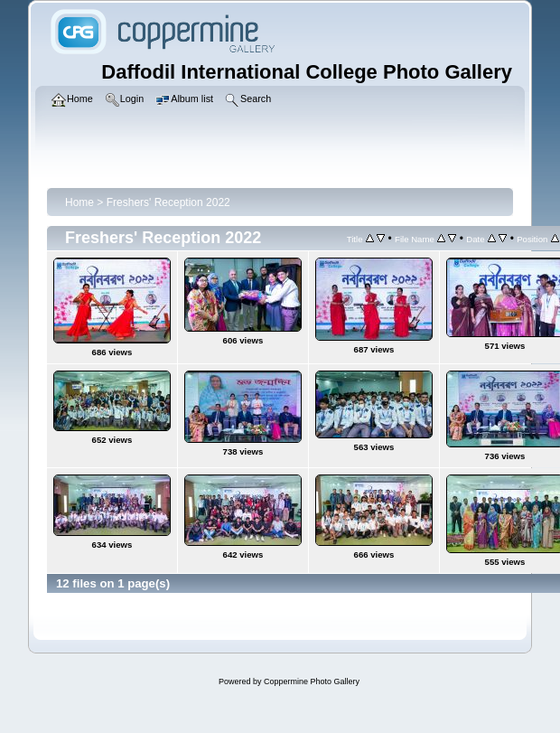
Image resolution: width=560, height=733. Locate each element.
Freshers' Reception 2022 (168, 202)
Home (79, 202)
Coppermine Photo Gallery (311, 681)
